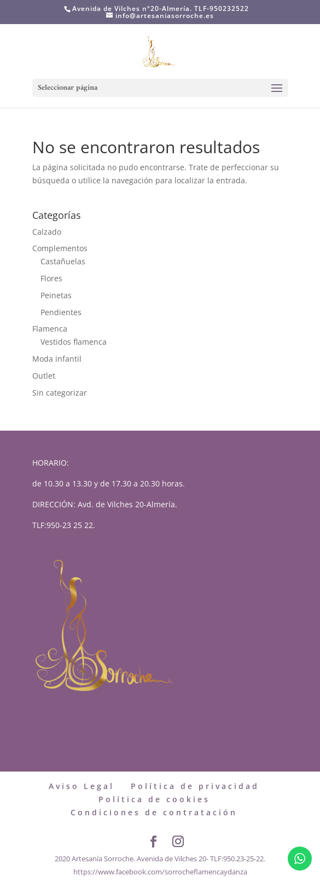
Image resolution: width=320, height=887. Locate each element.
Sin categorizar (59, 392)
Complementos (60, 248)
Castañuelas (62, 261)
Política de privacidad (195, 786)
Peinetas (56, 295)
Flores (51, 278)
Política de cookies (154, 799)
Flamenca (49, 328)
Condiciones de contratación (154, 812)
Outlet (43, 375)
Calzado (46, 232)
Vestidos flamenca (73, 342)
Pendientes (61, 312)
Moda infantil (57, 358)
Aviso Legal (81, 786)
